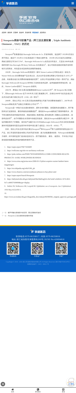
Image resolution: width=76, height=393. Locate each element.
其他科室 (28, 32)
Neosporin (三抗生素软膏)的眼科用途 (20, 216)
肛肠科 (15, 32)
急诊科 (21, 32)
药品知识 (35, 32)
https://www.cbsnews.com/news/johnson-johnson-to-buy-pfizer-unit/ (32, 172)
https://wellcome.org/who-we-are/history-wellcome (25, 150)
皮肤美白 (43, 32)
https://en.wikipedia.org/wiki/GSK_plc (21, 168)
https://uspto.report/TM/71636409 (19, 147)
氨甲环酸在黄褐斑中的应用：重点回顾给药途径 (24, 212)
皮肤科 (4, 32)
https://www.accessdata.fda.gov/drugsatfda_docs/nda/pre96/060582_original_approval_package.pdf (40, 197)
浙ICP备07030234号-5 (62, 262)
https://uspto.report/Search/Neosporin (20, 175)
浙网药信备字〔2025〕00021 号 (38, 264)
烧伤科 (9, 32)
